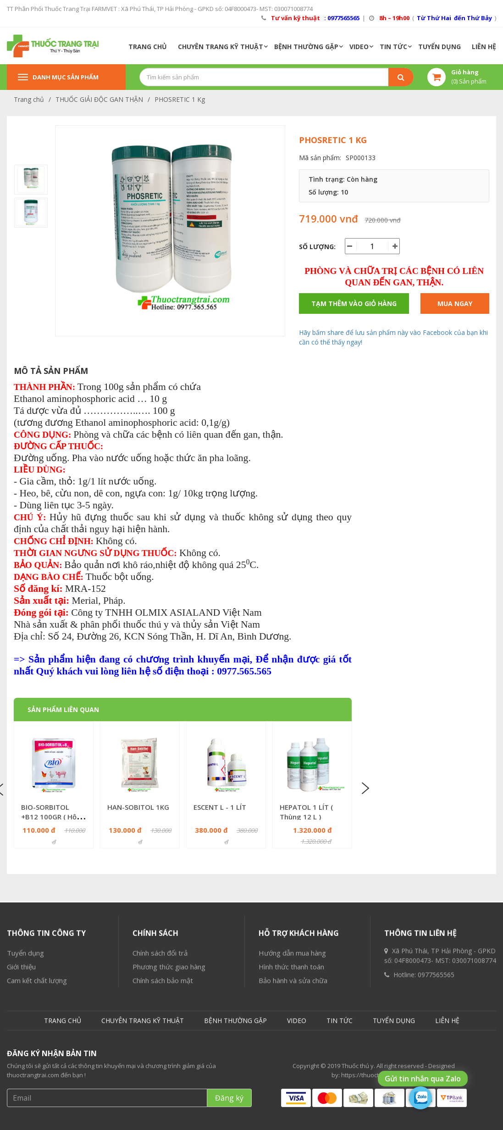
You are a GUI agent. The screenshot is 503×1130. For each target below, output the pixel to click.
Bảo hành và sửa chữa (293, 1104)
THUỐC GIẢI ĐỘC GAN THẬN (99, 99)
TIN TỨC (393, 46)
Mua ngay (454, 303)
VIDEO (359, 46)
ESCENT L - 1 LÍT (219, 807)
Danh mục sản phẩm (58, 77)
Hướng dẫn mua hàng (292, 1076)
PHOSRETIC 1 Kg (180, 99)
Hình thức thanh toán (291, 1090)
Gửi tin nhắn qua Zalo (423, 1079)
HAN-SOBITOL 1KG (138, 807)
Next (364, 788)
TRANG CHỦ (147, 46)
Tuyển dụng (25, 1076)
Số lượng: (317, 246)
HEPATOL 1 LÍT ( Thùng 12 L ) (306, 811)
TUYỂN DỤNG (439, 46)
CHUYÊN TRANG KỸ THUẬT (220, 46)
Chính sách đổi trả (160, 1076)
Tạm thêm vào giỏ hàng (354, 303)
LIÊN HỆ (484, 46)
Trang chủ (29, 99)
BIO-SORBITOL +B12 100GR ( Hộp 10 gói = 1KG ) (51, 816)
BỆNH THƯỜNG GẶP (306, 46)
